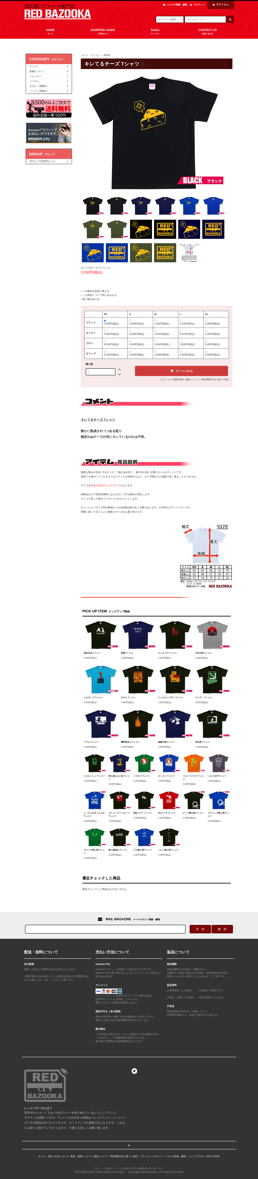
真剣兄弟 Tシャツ (92, 653)
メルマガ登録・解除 (177, 4)
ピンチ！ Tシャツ (203, 697)
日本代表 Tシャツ (203, 653)
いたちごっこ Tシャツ (94, 776)
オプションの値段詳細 (171, 379)
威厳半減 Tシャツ (166, 742)
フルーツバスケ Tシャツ (193, 777)
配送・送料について (81, 1156)
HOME (50, 32)
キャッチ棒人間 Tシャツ (94, 851)
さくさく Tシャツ (166, 776)
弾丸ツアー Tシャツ (142, 813)
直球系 (107, 55)
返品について (192, 379)
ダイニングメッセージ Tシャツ (119, 814)
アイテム (220, 4)
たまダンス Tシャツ (93, 697)
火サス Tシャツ (128, 697)
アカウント (199, 4)
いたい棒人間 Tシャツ (168, 850)
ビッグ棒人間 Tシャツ (193, 813)
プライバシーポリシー (151, 1156)
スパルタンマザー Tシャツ (170, 697)
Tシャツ (96, 55)
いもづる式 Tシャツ (217, 776)
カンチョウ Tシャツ (167, 653)
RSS (209, 1156)
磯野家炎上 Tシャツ (130, 742)
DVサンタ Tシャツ (166, 813)
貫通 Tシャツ (127, 653)
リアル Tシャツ (91, 742)
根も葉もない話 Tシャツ (118, 777)
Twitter (155, 32)
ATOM (216, 1156)
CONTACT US (207, 32)
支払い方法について (58, 1156)
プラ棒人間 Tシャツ (142, 850)
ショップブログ (196, 1156)
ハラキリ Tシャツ (141, 776)
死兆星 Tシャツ (202, 742)
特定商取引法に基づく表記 (215, 379)
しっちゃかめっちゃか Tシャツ (94, 814)
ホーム (85, 55)
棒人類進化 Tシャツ (117, 850)
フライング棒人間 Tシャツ (218, 814)
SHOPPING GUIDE (102, 32)
